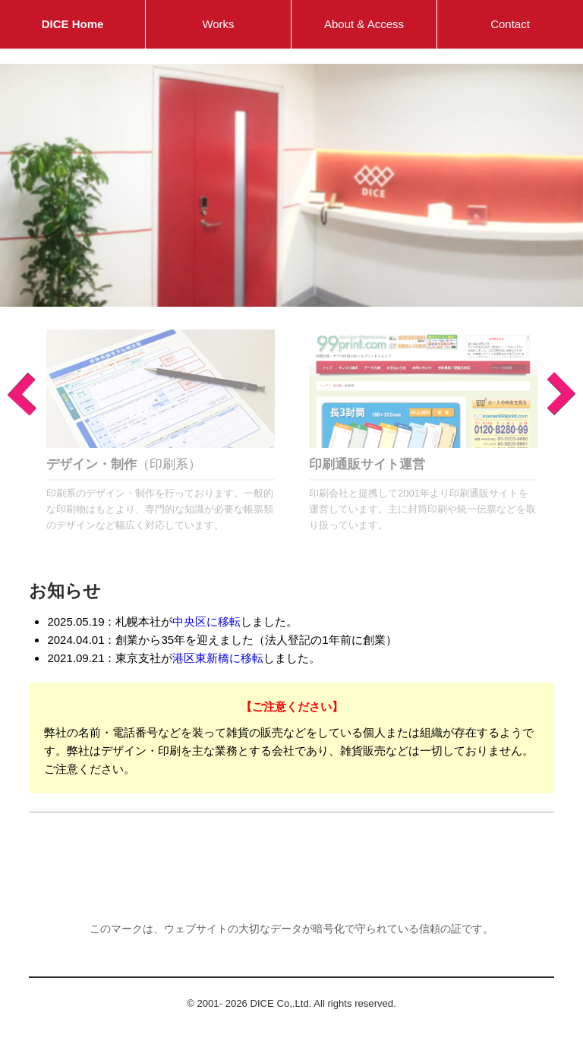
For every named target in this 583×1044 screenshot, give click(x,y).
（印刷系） (123, 464)
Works (218, 23)
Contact (510, 23)
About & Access (364, 23)
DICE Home (73, 23)
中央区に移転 (206, 621)
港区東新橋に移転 (217, 657)
